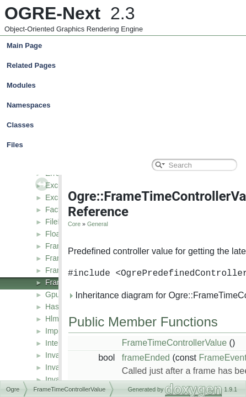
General (97, 224)
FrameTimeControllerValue (174, 342)
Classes (125, 125)
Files (125, 145)
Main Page (24, 45)
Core (74, 224)
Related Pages (31, 65)
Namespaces (125, 105)
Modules (21, 85)
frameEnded (146, 357)
